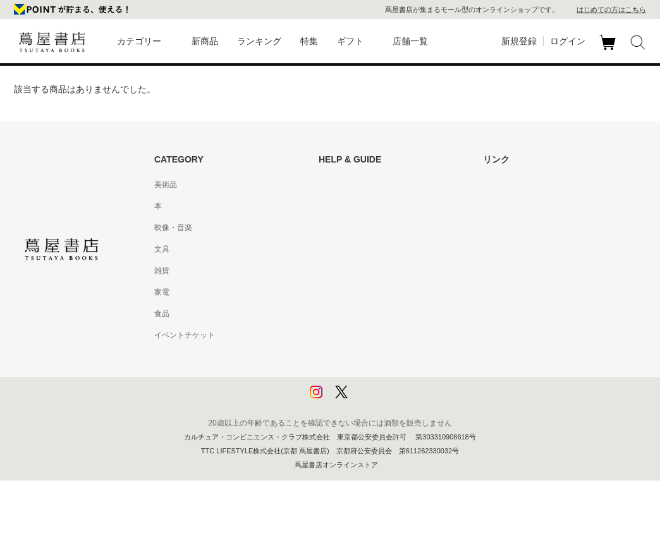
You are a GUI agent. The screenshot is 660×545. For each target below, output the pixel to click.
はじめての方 (341, 184)
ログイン (567, 41)
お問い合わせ (341, 227)
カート (609, 50)
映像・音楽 (173, 227)
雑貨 (161, 270)
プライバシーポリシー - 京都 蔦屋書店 (384, 378)
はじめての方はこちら (611, 9)
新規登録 (519, 41)
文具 (161, 249)
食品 (161, 313)
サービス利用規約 (349, 249)
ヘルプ (330, 206)
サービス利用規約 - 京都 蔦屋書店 (376, 270)
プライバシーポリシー (356, 356)
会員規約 (334, 292)
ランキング (259, 41)
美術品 (165, 184)
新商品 (205, 41)
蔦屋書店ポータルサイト (524, 184)
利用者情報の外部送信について (372, 399)
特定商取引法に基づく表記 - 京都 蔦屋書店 (391, 335)
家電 (161, 292)
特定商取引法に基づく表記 (364, 313)
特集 (309, 41)
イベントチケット (184, 335)
